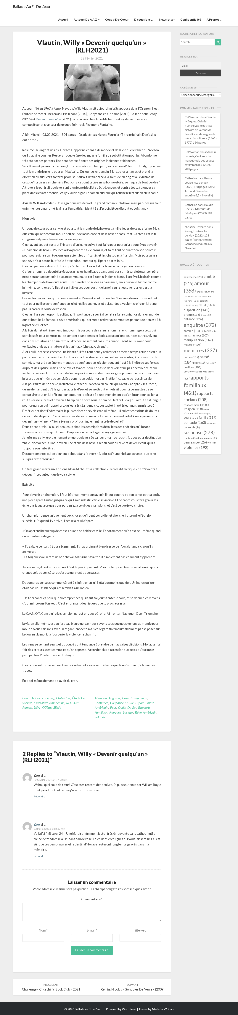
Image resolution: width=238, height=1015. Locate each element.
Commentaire (91, 899)
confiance (101, 703)
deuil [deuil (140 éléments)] (207, 305)
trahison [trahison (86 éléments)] (191, 438)
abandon (101, 698)
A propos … (214, 19)
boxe (125, 698)
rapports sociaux (121, 712)
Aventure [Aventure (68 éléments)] (194, 296)
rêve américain (145, 712)
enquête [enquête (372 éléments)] (200, 325)
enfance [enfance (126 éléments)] (193, 319)
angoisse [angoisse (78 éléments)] (203, 291)
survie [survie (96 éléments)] (194, 427)
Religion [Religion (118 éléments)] (193, 409)
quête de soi (127, 707)
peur (113, 707)
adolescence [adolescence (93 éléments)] (193, 276)
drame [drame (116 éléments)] (192, 314)
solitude (100, 717)
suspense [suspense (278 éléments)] (199, 432)
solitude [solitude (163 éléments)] (195, 422)
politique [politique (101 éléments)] (192, 367)
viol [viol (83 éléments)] (212, 442)
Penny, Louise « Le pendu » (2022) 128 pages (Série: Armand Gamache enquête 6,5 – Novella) (200, 186)
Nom (43, 930)
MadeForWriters (163, 1009)
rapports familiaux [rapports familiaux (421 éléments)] (196, 385)
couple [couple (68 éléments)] (202, 301)
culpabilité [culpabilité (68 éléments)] (191, 305)
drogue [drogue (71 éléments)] (206, 315)
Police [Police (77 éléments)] (211, 363)
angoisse (114, 698)
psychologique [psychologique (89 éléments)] (194, 371)
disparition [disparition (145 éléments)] (196, 310)
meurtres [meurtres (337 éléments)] (200, 350)
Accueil (63, 19)
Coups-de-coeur (117, 19)
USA (37, 707)
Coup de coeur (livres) (38, 698)
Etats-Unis (63, 698)
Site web (140, 930)
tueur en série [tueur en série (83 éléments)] (207, 438)
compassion (139, 698)
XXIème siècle (51, 707)
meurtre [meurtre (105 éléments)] (192, 344)
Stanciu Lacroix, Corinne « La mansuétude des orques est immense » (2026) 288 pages (200, 160)
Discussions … (143, 19)
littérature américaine (49, 703)
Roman (27, 707)
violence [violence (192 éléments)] (196, 447)
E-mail (92, 930)
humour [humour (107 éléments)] (200, 335)
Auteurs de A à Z (86, 19)
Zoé (37, 824)
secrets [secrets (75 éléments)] (205, 413)
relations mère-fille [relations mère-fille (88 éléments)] (196, 404)
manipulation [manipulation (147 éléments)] (198, 340)
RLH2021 (73, 703)
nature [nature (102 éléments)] (191, 357)
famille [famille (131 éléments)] (193, 331)
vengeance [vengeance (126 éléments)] (195, 442)
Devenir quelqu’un (48, 119)
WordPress (129, 1009)
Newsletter (167, 19)
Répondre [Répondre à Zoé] (39, 796)
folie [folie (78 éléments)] (206, 331)
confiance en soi (122, 703)
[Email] (200, 66)
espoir (139, 703)
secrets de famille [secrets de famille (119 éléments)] (200, 417)
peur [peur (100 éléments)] (199, 362)
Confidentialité (190, 19)
